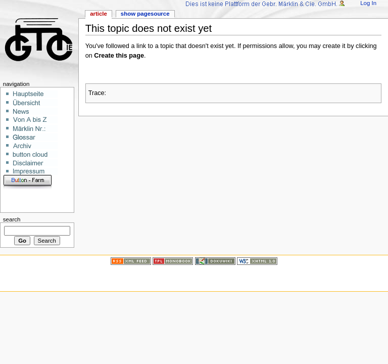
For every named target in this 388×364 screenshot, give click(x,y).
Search (12, 219)
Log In (368, 3)
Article (98, 14)
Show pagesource (145, 14)
